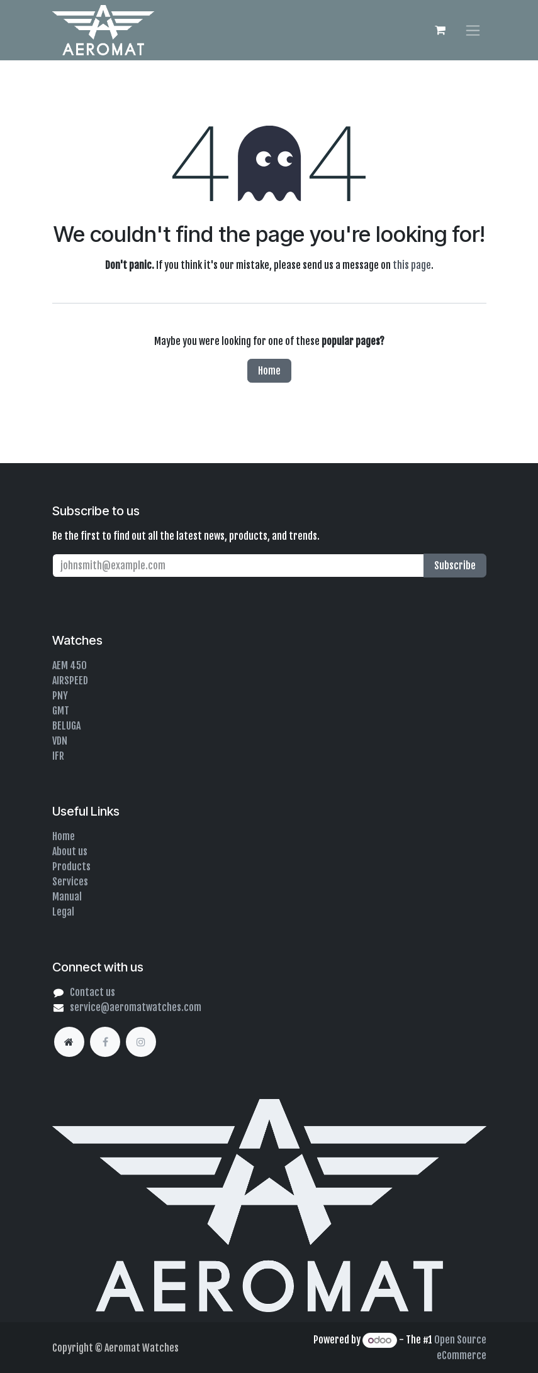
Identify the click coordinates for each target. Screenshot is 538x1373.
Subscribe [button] (455, 565)
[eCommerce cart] (440, 30)
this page (412, 265)
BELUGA (66, 725)
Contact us (92, 992)
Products (71, 866)
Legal (63, 911)
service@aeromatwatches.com (135, 1007)
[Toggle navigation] (472, 29)
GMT (60, 710)
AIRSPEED (70, 680)
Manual (67, 896)
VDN (59, 741)
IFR (58, 756)
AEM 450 (69, 665)
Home (269, 370)
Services (70, 881)
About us (69, 851)
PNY (60, 695)
